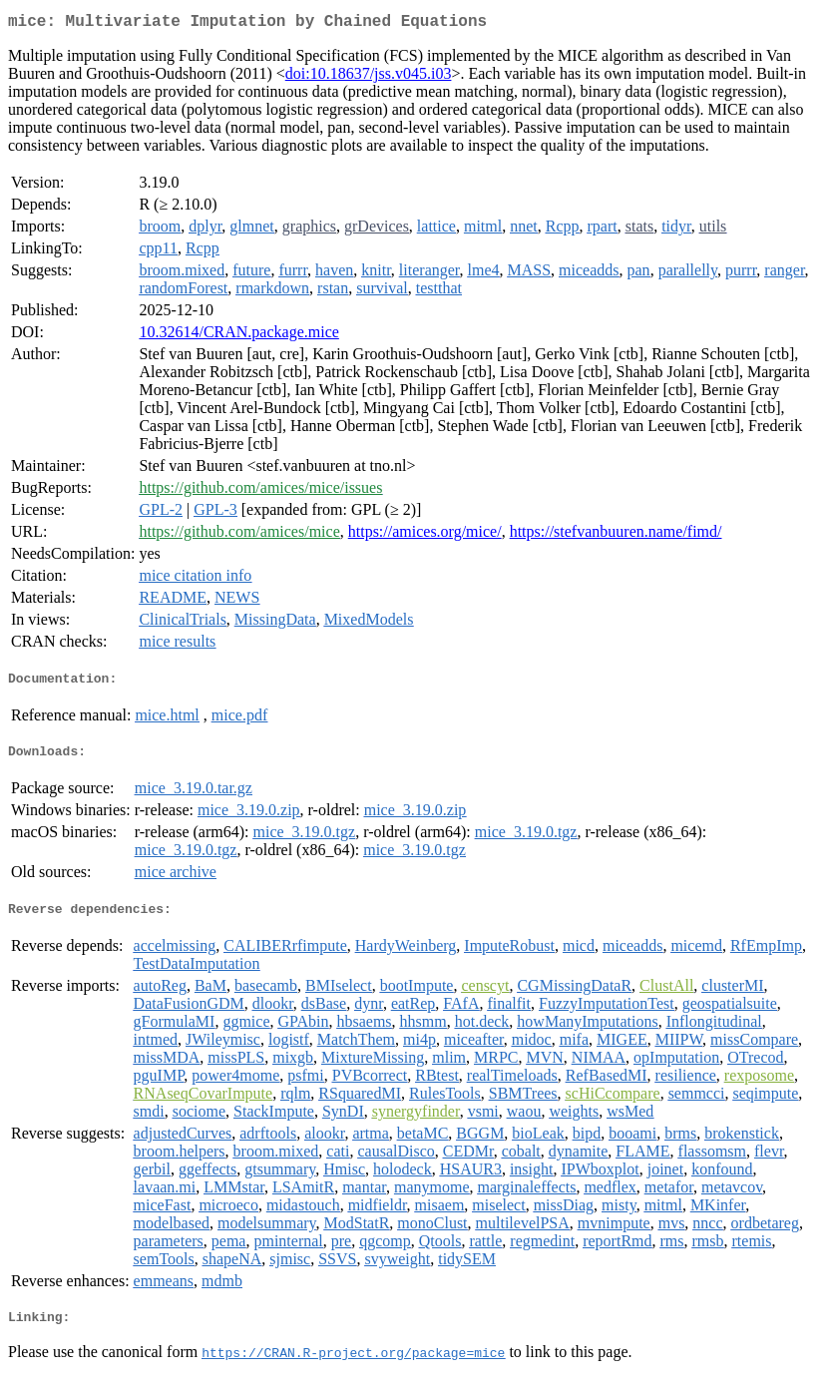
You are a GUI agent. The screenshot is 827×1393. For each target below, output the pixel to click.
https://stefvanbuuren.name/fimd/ (616, 535)
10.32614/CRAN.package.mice (238, 335)
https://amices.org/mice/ (425, 535)
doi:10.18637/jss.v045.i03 (368, 77)
